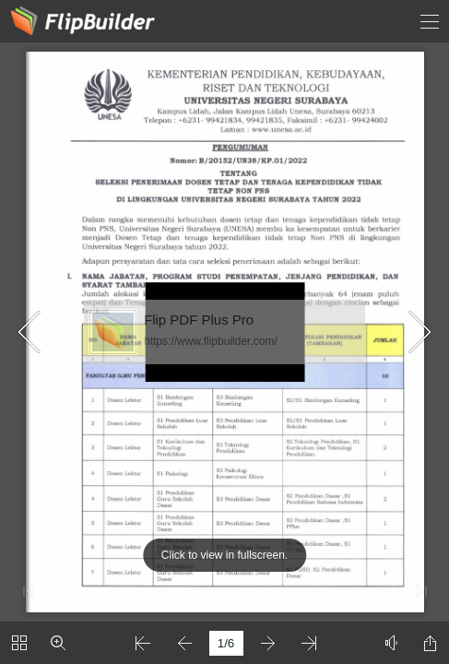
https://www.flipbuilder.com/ (211, 341)
